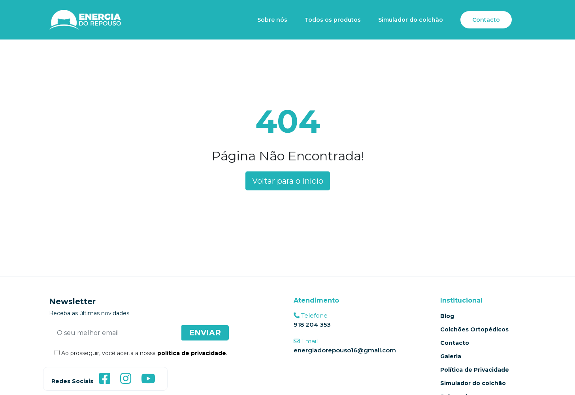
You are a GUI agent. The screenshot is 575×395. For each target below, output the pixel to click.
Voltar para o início (287, 181)
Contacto (486, 19)
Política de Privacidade (474, 369)
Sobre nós (272, 19)
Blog (447, 316)
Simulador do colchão (410, 19)
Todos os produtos (333, 19)
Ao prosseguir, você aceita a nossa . (138, 353)
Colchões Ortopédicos (474, 329)
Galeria (450, 356)
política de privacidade (191, 353)
